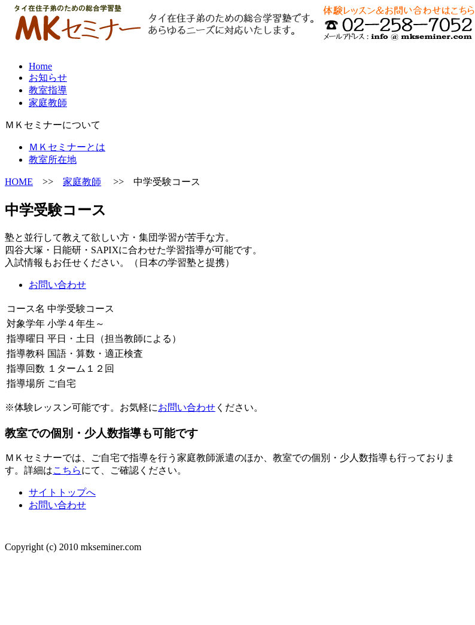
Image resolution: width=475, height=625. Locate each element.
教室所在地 (53, 159)
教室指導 (48, 90)
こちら (67, 470)
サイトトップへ (62, 492)
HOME (19, 182)
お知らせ (48, 77)
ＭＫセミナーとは (67, 147)
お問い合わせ (57, 285)
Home (40, 66)
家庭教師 (48, 103)
